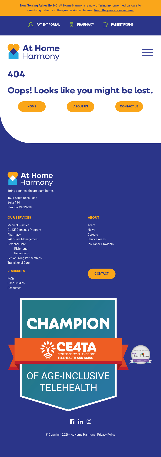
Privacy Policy (106, 434)
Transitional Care (19, 262)
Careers (93, 234)
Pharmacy (14, 234)
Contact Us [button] (129, 106)
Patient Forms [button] (118, 25)
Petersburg (21, 253)
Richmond (20, 248)
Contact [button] (102, 273)
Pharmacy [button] (81, 25)
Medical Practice (18, 225)
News (91, 229)
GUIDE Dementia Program (24, 229)
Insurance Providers (101, 244)
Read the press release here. (114, 10)
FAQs (11, 278)
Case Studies (16, 283)
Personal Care (17, 244)
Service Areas (97, 239)
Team (91, 225)
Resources (16, 271)
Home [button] (31, 106)
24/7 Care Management (23, 239)
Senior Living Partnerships (25, 258)
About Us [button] (80, 106)
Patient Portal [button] (43, 25)
